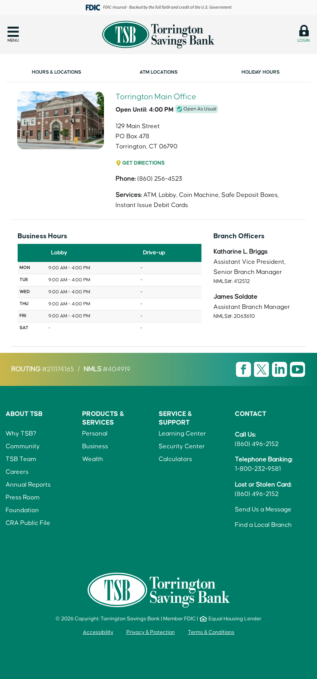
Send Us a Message (263, 509)
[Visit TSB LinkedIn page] (280, 369)
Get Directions (143, 163)
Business (95, 446)
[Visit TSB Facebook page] (244, 369)
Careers (17, 472)
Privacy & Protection (150, 632)
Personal (95, 433)
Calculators (175, 459)
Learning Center (182, 433)
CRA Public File (28, 523)
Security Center (182, 446)
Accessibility (98, 632)
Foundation (22, 510)
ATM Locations (158, 72)
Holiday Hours (260, 72)
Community (23, 446)
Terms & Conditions (211, 632)
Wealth (92, 459)
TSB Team (21, 459)
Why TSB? (21, 433)
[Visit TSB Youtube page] (297, 369)
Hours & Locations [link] (56, 72)
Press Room (23, 497)
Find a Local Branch (263, 525)
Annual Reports (28, 484)
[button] (13, 34)
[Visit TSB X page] (262, 369)
